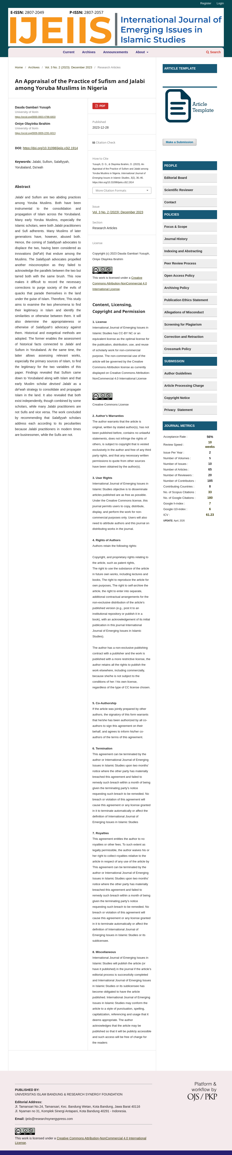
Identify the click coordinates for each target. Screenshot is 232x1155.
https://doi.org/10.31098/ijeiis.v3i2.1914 (50, 148)
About (141, 52)
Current (69, 52)
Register (205, 3)
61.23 (210, 514)
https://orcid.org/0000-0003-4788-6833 (35, 116)
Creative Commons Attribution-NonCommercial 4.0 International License (119, 283)
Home (19, 67)
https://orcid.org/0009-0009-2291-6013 (35, 133)
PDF (102, 106)
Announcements (115, 52)
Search (213, 52)
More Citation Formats (111, 190)
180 (210, 497)
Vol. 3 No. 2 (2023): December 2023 (68, 67)
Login (220, 3)
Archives (88, 52)
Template (171, 82)
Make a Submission (179, 142)
